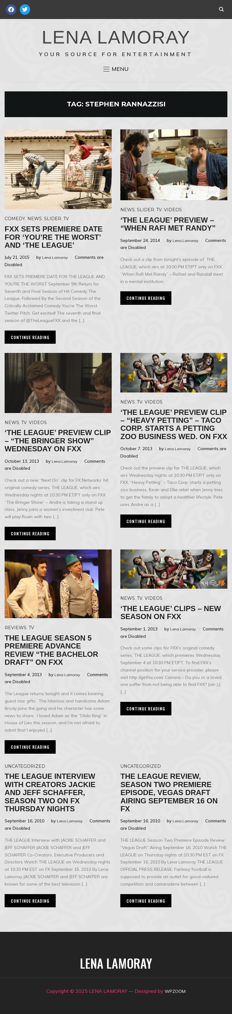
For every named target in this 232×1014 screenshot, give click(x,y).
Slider (52, 218)
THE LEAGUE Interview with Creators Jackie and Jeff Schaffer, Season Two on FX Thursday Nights (50, 792)
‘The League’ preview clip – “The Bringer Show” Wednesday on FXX (58, 440)
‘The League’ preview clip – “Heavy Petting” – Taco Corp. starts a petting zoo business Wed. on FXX (173, 424)
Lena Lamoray (56, 257)
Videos (173, 209)
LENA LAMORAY (116, 37)
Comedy (15, 218)
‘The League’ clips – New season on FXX (170, 612)
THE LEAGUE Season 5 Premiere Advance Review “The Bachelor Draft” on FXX (51, 650)
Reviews (15, 627)
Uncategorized (25, 766)
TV (66, 218)
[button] (116, 69)
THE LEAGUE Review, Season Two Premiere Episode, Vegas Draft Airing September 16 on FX (169, 792)
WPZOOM (175, 991)
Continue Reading (30, 337)
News (34, 218)
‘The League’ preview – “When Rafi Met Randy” (167, 224)
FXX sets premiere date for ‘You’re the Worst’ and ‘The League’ (53, 237)
